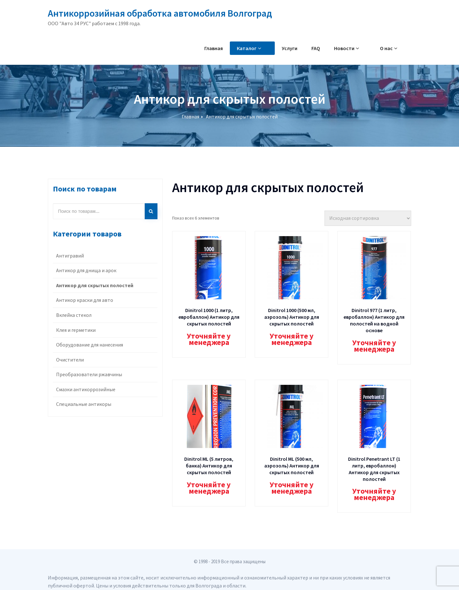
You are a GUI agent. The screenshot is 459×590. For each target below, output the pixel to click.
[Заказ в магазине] (367, 218)
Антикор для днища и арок (86, 270)
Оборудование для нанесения (89, 344)
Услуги (303, 48)
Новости (360, 48)
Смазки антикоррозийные (85, 389)
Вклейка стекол (73, 315)
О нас (395, 48)
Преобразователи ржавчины (89, 374)
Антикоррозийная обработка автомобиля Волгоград (160, 13)
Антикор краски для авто (84, 300)
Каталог (270, 48)
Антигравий (70, 255)
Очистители (70, 359)
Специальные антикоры (83, 404)
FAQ (329, 48)
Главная (234, 48)
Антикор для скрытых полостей (242, 116)
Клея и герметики (76, 330)
